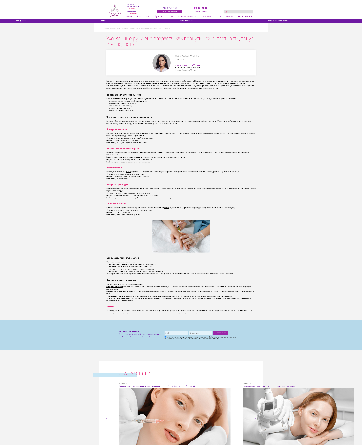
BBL (147, 189)
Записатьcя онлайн (169, 11)
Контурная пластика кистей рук (237, 133)
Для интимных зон (186, 21)
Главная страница (109, 28)
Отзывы (170, 17)
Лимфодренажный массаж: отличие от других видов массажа (271, 386)
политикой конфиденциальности (209, 339)
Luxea (151, 189)
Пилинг (166, 208)
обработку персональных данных (219, 337)
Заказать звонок (200, 11)
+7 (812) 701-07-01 (169, 8)
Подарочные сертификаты (187, 17)
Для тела (103, 21)
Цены (148, 17)
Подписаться (221, 333)
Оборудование (206, 17)
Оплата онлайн (245, 17)
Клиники (129, 17)
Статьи (218, 17)
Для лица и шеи (20, 21)
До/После (229, 17)
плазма (128, 172)
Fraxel (131, 189)
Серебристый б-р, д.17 (189, 70)
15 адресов (131, 8)
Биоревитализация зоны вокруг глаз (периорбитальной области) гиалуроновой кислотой (159, 386)
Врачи (139, 17)
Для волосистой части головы (277, 21)
